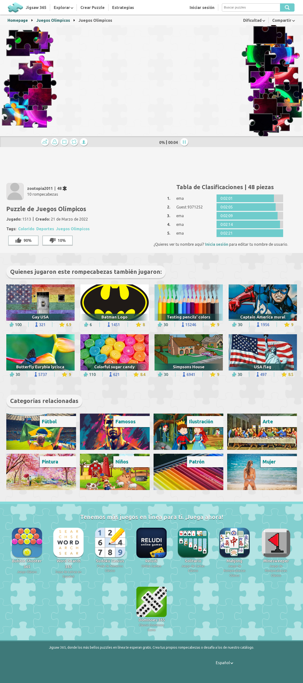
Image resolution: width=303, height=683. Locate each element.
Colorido (26, 229)
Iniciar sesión (202, 7)
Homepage (18, 20)
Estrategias (123, 7)
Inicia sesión (216, 244)
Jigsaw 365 (36, 7)
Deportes (45, 229)
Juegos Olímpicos (53, 20)
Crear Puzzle (92, 7)
